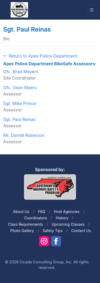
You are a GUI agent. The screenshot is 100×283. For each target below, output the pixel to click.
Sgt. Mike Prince (19, 103)
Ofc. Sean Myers (20, 87)
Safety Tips (53, 230)
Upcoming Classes (68, 224)
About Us (21, 211)
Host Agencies (66, 211)
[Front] (19, 9)
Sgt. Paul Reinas (19, 119)
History (62, 218)
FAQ (41, 211)
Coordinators (35, 218)
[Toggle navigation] (92, 10)
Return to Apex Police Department (40, 56)
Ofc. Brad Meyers (20, 71)
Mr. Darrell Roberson (24, 135)
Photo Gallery (22, 230)
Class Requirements (25, 224)
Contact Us (81, 230)
